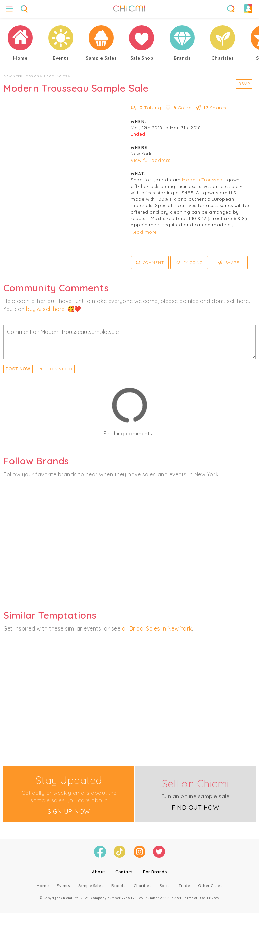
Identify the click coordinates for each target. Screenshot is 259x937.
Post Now (18, 369)
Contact (124, 871)
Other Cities (210, 885)
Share (228, 262)
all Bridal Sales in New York (157, 628)
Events (63, 885)
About (98, 871)
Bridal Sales (55, 75)
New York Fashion (21, 75)
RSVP (244, 83)
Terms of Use (194, 898)
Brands (118, 885)
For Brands (155, 871)
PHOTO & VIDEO (55, 368)
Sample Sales (91, 885)
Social (165, 885)
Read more (144, 232)
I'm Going (189, 262)
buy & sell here (45, 308)
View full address (150, 160)
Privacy (213, 898)
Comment (150, 262)
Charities (143, 885)
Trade (184, 885)
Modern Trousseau (203, 179)
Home (43, 885)
